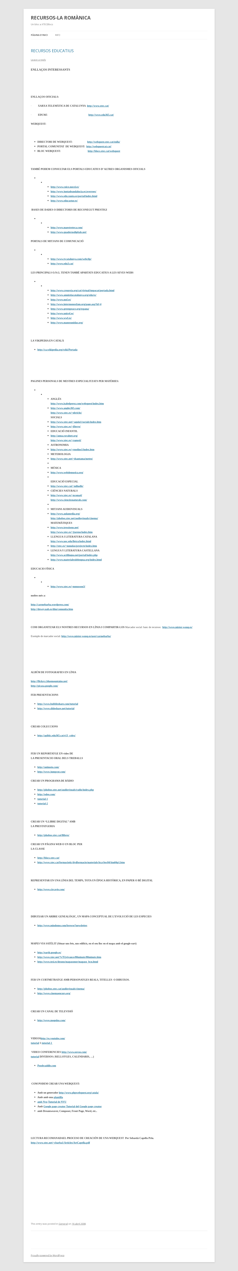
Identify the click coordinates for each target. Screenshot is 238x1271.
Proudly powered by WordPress (47, 1255)
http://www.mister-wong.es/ (177, 627)
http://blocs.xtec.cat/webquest (104, 151)
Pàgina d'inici (39, 35)
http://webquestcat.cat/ (99, 146)
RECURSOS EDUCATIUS (52, 50)
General (63, 1223)
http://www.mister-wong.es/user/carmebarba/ (86, 636)
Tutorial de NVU (57, 1102)
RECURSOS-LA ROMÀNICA (61, 17)
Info (57, 35)
